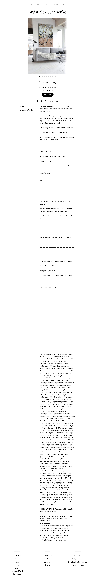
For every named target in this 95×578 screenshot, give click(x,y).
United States (49, 91)
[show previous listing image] (36, 76)
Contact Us (17, 574)
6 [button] (48, 76)
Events (46, 4)
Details (23, 106)
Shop (30, 4)
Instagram (47, 562)
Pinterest (47, 565)
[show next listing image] (58, 76)
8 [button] (52, 76)
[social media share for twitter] (42, 101)
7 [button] (50, 76)
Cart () (64, 4)
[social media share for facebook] (38, 101)
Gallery (55, 4)
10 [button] (55, 76)
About (38, 4)
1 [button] (39, 76)
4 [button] (44, 76)
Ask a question (53, 101)
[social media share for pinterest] (45, 101)
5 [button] (46, 76)
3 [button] (42, 76)
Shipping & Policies (26, 110)
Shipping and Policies (17, 571)
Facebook (47, 559)
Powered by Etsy (78, 565)
